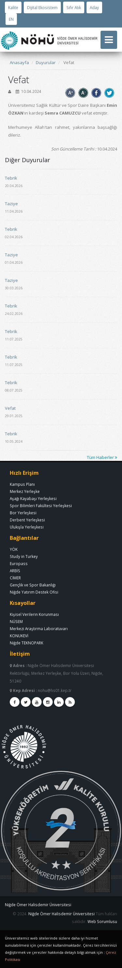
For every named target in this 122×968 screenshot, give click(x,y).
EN (11, 19)
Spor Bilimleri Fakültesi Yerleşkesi (41, 505)
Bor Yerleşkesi (23, 512)
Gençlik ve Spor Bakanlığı (33, 584)
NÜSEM (16, 621)
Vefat (10, 408)
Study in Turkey (24, 556)
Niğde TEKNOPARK (26, 642)
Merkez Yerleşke (25, 491)
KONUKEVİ (19, 635)
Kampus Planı (22, 484)
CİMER (15, 577)
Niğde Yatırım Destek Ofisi (34, 592)
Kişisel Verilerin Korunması (34, 614)
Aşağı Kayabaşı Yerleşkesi (33, 498)
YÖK (14, 549)
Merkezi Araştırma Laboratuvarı (39, 628)
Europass (19, 563)
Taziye (11, 203)
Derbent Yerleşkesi (27, 519)
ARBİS (15, 570)
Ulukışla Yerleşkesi (27, 526)
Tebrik (11, 178)
